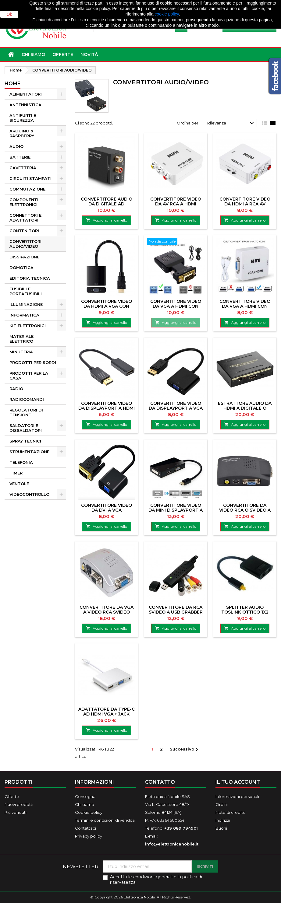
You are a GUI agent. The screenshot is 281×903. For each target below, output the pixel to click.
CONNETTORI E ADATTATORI (25, 217)
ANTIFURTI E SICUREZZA (22, 118)
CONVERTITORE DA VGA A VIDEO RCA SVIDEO (106, 609)
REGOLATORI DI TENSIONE (26, 412)
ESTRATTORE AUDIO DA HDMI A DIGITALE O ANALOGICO (245, 408)
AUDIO (16, 146)
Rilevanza (231, 123)
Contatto (160, 782)
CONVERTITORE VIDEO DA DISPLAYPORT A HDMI (106, 406)
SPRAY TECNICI (25, 441)
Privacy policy (88, 836)
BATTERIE (19, 157)
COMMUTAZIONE (27, 189)
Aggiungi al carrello (106, 220)
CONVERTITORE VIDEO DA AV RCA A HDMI (175, 201)
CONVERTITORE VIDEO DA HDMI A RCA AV (244, 201)
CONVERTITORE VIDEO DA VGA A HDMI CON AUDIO (175, 306)
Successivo (185, 749)
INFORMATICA (24, 315)
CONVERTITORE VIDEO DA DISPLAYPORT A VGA (176, 406)
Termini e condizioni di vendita (105, 820)
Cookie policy (88, 812)
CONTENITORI (24, 230)
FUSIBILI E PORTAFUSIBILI (25, 291)
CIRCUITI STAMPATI (30, 178)
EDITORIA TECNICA (29, 278)
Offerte (12, 796)
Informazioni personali (237, 796)
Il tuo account (237, 782)
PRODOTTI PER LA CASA (28, 375)
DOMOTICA (21, 267)
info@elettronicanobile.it (171, 844)
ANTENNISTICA (25, 104)
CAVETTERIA (22, 167)
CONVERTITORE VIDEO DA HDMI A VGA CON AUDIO (106, 306)
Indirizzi (222, 820)
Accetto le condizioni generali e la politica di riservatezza (156, 879)
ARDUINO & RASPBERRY (21, 133)
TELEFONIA (21, 462)
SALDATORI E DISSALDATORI (25, 428)
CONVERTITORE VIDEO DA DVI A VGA (106, 507)
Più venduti (16, 812)
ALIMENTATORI (25, 94)
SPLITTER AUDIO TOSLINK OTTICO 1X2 (245, 609)
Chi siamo (33, 54)
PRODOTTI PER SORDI (32, 362)
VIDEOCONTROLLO (29, 494)
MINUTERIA (21, 351)
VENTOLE (19, 483)
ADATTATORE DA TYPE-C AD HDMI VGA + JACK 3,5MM (106, 714)
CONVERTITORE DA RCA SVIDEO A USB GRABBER (176, 609)
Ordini (221, 804)
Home (12, 83)
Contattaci (85, 828)
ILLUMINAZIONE (26, 304)
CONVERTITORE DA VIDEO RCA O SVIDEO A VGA (245, 510)
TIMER (16, 473)
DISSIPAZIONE (24, 256)
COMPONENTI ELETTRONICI (23, 202)
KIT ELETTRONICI (27, 325)
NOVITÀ (89, 54)
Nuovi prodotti (19, 804)
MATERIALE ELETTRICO (21, 339)
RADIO (16, 388)
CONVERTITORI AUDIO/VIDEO (25, 244)
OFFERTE (62, 54)
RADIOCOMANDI (26, 399)
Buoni (221, 828)
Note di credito (230, 812)
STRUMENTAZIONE (29, 451)
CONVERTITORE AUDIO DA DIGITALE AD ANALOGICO (106, 204)
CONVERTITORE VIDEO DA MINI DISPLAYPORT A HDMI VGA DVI (175, 510)
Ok (9, 14)
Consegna (85, 796)
